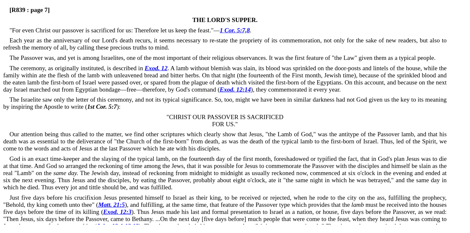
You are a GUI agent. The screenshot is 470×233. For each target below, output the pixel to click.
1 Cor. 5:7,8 (235, 30)
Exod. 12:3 (117, 211)
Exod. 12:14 (235, 89)
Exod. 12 (156, 68)
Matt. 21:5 (111, 204)
